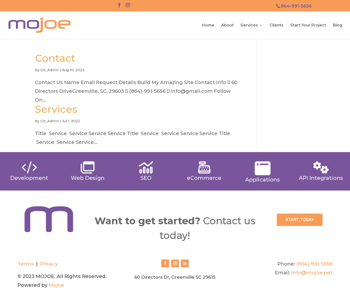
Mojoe (56, 285)
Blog (337, 25)
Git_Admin (49, 70)
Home (208, 25)
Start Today (299, 219)
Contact (55, 58)
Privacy (48, 264)
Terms (26, 264)
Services (249, 25)
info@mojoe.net (311, 273)
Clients (276, 25)
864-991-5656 (296, 6)
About (227, 25)
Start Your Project (308, 25)
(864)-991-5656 (314, 264)
